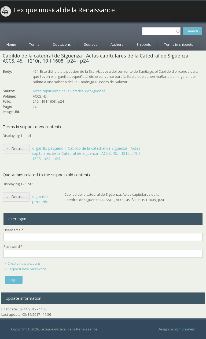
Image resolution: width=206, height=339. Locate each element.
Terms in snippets (178, 44)
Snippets (144, 44)
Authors (117, 44)
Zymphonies (185, 329)
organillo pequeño (40, 199)
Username (13, 230)
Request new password (27, 269)
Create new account (24, 263)
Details (17, 148)
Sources (90, 44)
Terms (34, 44)
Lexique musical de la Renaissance (64, 10)
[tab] (16, 148)
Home (11, 44)
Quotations (62, 44)
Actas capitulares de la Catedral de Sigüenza (69, 90)
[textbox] (161, 31)
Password (13, 246)
